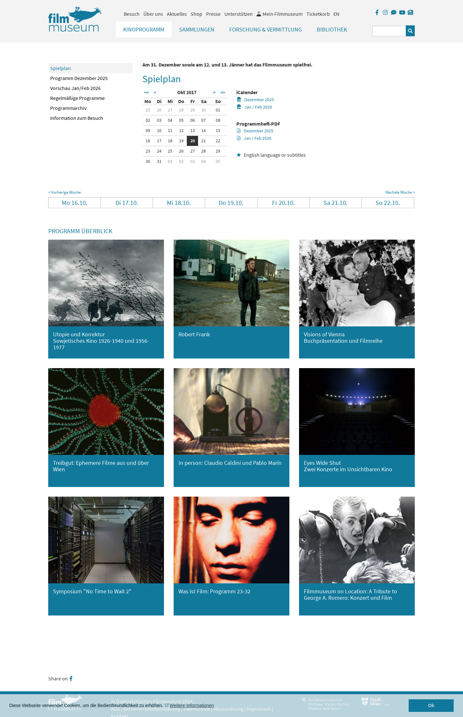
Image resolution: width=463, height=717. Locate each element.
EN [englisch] (336, 14)
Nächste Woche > (400, 192)
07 (203, 120)
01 (218, 110)
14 (203, 130)
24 (159, 151)
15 (218, 130)
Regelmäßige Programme (77, 98)
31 (159, 161)
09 (148, 130)
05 (181, 120)
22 (218, 141)
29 (192, 110)
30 (203, 110)
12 (181, 130)
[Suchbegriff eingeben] (389, 31)
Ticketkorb (318, 14)
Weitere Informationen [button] (192, 705)
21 (203, 141)
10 (159, 130)
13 (192, 130)
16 (148, 141)
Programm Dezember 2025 (79, 78)
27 (170, 110)
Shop (196, 14)
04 (170, 120)
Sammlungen (196, 29)
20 (192, 141)
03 (159, 120)
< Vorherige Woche (64, 192)
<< (146, 92)
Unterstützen (238, 14)
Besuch (132, 14)
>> (223, 92)
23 (148, 151)
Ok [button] (431, 705)
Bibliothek (332, 29)
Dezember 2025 (255, 99)
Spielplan (60, 68)
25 (148, 110)
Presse (213, 14)
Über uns (153, 14)
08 (218, 120)
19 (181, 141)
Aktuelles (177, 14)
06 (192, 120)
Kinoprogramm (143, 29)
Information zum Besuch (76, 118)
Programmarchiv (68, 108)
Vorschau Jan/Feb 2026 (75, 88)
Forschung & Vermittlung (265, 29)
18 (170, 141)
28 (181, 110)
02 (148, 120)
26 (159, 110)
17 (159, 141)
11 (170, 130)
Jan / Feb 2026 (254, 107)
